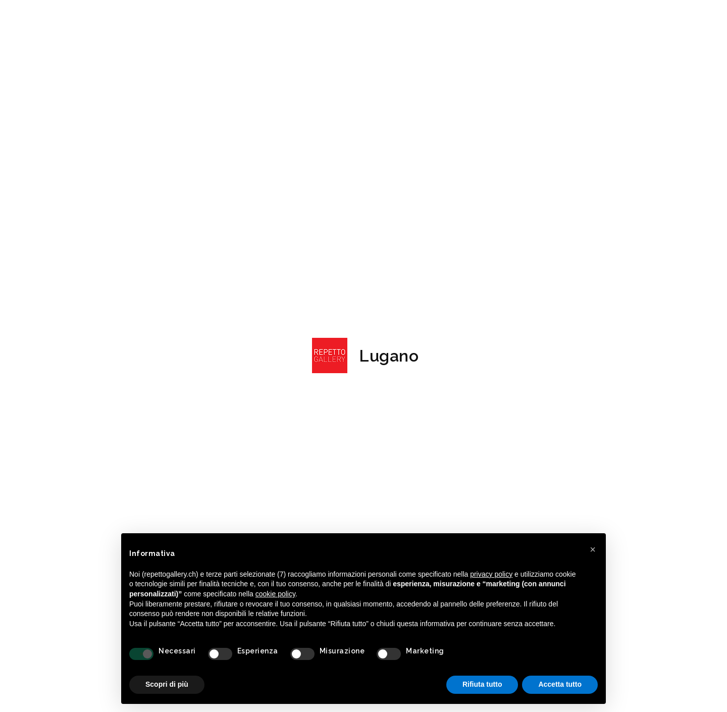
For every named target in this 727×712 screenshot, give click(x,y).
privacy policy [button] (491, 574)
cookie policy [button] (275, 594)
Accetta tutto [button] (560, 684)
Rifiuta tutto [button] (482, 684)
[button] (593, 549)
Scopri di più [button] (166, 684)
